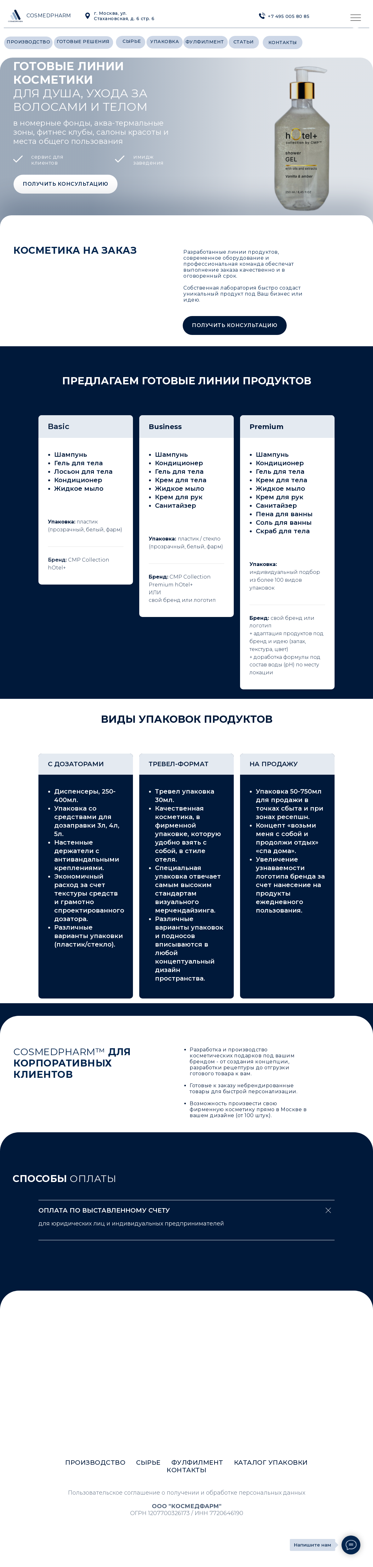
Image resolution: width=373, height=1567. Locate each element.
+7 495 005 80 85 (288, 16)
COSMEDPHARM (48, 16)
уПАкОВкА (164, 41)
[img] (262, 16)
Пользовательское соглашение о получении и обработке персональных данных (186, 1492)
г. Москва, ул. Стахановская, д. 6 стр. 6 (124, 15)
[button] (66, 184)
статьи (243, 42)
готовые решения (83, 41)
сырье (132, 41)
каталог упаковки (271, 1462)
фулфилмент (205, 42)
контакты (282, 42)
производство (28, 42)
